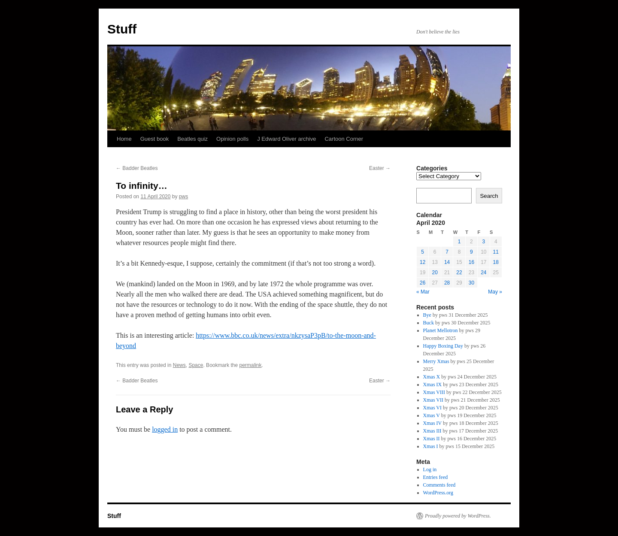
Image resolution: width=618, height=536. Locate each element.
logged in (165, 429)
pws (183, 197)
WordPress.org (438, 493)
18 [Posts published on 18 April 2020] (496, 262)
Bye (427, 315)
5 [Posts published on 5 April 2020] (422, 252)
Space (195, 365)
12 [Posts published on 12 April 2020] (422, 262)
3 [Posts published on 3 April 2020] (483, 242)
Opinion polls (232, 139)
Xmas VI (432, 408)
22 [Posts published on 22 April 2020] (459, 273)
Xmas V (431, 415)
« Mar (423, 292)
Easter (380, 168)
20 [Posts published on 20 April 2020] (434, 273)
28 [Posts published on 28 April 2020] (447, 283)
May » (495, 292)
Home (124, 139)
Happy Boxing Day (443, 346)
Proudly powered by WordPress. (458, 516)
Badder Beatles (137, 168)
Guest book (154, 139)
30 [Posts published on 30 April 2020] (471, 283)
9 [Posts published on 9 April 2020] (471, 252)
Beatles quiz (192, 139)
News (179, 365)
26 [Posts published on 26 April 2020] (422, 283)
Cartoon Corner (343, 139)
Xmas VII (433, 400)
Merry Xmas (436, 361)
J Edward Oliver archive (286, 139)
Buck (428, 323)
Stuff (121, 29)
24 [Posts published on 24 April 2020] (483, 273)
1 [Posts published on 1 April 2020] (459, 242)
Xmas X (431, 377)
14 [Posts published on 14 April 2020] (447, 262)
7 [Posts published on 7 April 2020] (446, 252)
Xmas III (432, 431)
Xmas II (431, 439)
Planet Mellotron (440, 330)
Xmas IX (432, 385)
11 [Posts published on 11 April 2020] (496, 252)
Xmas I (430, 446)
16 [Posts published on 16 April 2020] (471, 262)
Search (489, 196)
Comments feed (439, 485)
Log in (430, 469)
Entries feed (435, 477)
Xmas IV (432, 423)
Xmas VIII (434, 392)
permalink (250, 365)
